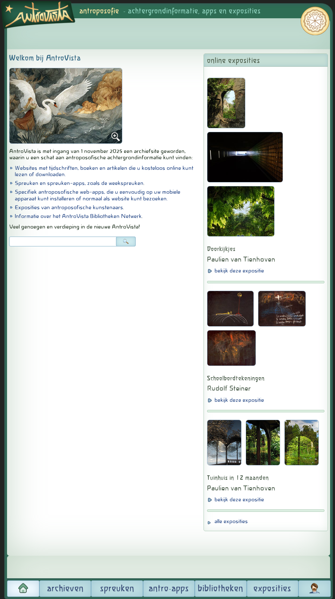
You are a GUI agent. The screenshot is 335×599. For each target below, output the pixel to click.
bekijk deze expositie (239, 271)
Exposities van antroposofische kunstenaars (69, 207)
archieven (65, 589)
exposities (272, 589)
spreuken (117, 589)
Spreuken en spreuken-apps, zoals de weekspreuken (79, 183)
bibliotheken (220, 589)
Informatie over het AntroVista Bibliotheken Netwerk (78, 216)
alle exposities (231, 521)
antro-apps (169, 589)
